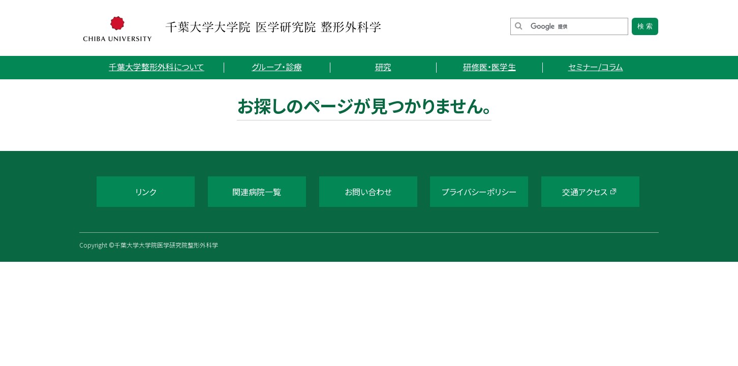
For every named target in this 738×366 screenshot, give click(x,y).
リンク (145, 192)
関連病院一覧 (256, 192)
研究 (383, 66)
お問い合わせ (368, 192)
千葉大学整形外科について (156, 66)
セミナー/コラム (595, 66)
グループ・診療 (277, 66)
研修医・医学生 (489, 66)
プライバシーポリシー (479, 192)
